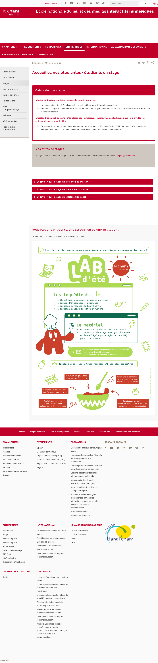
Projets (6, 577)
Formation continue (79, 511)
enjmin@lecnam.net (126, 155)
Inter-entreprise (11, 89)
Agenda (6, 452)
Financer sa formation (80, 515)
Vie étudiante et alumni (13, 463)
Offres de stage (53, 63)
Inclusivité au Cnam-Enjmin (15, 471)
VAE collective (10, 121)
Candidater (44, 571)
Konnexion (4, 660)
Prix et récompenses (60, 432)
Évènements (44, 442)
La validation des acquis (86, 525)
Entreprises (10, 525)
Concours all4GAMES (46, 452)
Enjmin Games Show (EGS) (49, 456)
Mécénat (7, 115)
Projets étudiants (37, 432)
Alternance (8, 77)
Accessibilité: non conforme (127, 432)
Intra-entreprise (11, 95)
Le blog (6, 467)
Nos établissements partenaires (51, 538)
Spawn (40, 448)
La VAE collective (78, 534)
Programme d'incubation (9, 128)
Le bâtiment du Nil (11, 459)
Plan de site (105, 432)
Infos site (90, 432)
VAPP (73, 538)
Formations (78, 442)
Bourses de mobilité (46, 542)
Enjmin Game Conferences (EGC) (52, 463)
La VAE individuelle (79, 531)
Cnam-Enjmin (11, 442)
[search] (124, 3)
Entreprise (37, 63)
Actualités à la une (45, 550)
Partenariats (9, 101)
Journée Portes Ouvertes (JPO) (51, 459)
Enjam (40, 467)
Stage (6, 83)
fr (154, 4)
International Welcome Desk (49, 546)
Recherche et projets (17, 571)
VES (73, 542)
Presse (77, 432)
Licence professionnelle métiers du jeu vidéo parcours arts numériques (86, 458)
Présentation (9, 72)
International (46, 525)
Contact (21, 432)
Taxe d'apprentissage (11, 108)
